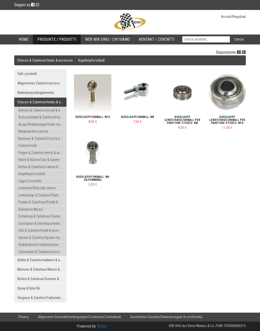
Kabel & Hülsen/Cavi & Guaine (39, 160)
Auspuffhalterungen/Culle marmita (41, 124)
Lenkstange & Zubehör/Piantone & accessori (41, 195)
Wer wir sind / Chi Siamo (107, 39)
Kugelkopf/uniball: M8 (137, 116)
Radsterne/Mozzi (30, 209)
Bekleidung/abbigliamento (35, 93)
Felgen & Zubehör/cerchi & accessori (41, 153)
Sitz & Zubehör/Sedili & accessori (41, 230)
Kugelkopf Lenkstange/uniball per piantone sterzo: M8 (182, 119)
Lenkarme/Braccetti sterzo (37, 188)
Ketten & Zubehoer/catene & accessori (41, 167)
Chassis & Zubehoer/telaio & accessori (45, 60)
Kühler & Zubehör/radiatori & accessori (41, 260)
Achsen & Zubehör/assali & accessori (41, 110)
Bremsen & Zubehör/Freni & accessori (41, 139)
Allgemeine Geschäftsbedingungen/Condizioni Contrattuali (79, 317)
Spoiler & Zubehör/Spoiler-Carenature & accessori (41, 238)
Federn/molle (27, 145)
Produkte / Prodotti (56, 39)
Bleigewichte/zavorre (33, 131)
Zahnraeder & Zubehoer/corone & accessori (41, 252)
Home (23, 39)
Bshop (102, 326)
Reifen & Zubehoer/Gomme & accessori (41, 279)
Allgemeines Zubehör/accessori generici (41, 83)
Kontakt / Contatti (156, 39)
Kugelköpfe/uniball (91, 60)
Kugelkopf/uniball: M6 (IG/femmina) (92, 178)
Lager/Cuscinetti (30, 181)
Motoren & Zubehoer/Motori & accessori (41, 269)
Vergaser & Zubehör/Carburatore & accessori (41, 298)
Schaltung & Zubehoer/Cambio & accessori (41, 216)
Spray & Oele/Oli (28, 288)
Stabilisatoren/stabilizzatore (38, 245)
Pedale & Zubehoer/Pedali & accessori (41, 202)
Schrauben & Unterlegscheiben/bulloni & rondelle (41, 223)
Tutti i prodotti (27, 74)
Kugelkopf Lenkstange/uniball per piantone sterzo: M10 (227, 119)
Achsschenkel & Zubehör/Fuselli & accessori (41, 117)
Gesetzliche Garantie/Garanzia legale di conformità (166, 317)
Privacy (23, 317)
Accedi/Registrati (233, 17)
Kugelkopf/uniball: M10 (92, 116)
